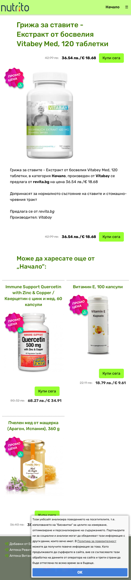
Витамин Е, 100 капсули (98, 286)
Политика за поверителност (96, 541)
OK (80, 572)
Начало (112, 7)
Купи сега (111, 58)
